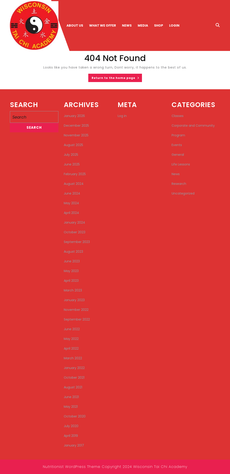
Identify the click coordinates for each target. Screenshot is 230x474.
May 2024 (71, 203)
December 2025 (76, 125)
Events (177, 145)
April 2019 (71, 435)
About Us (74, 25)
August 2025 (73, 145)
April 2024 (71, 213)
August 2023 (73, 251)
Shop (158, 25)
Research (179, 183)
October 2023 (74, 232)
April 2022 (71, 348)
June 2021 (71, 397)
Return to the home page (117, 78)
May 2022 (71, 339)
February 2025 (75, 174)
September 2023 (77, 242)
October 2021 (74, 377)
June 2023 (72, 261)
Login (174, 25)
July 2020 (71, 426)
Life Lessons (181, 164)
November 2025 (76, 135)
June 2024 (72, 193)
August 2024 (74, 183)
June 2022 (72, 329)
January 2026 (74, 116)
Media (143, 25)
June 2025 (72, 164)
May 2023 (71, 271)
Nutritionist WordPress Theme (71, 466)
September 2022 (77, 319)
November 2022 (76, 309)
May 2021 (71, 406)
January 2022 (74, 368)
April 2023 (71, 280)
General (178, 154)
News (127, 25)
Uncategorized (183, 193)
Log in (122, 116)
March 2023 (73, 290)
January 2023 (74, 300)
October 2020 (75, 416)
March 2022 (73, 358)
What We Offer (102, 25)
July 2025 (71, 154)
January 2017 (74, 445)
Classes (178, 116)
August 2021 (73, 387)
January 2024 (74, 222)
